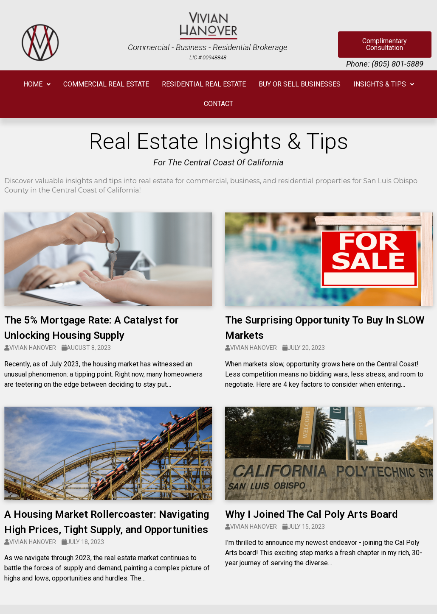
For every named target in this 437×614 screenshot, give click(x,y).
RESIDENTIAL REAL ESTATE (204, 84)
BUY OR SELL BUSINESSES (300, 84)
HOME (37, 84)
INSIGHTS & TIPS (383, 84)
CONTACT (218, 104)
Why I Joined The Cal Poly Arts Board (311, 514)
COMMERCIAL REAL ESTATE (106, 84)
